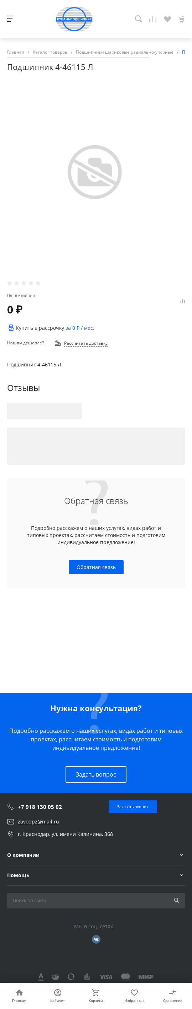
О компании (23, 855)
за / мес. (80, 327)
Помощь (18, 875)
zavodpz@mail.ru (38, 821)
